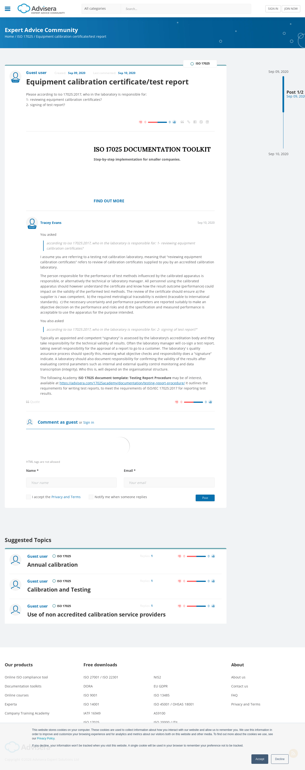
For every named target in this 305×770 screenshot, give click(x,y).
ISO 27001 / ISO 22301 (100, 677)
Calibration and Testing (59, 589)
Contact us (239, 686)
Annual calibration (52, 564)
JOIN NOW (291, 9)
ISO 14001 (91, 704)
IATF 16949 (92, 713)
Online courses (17, 695)
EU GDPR (161, 686)
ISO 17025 (25, 36)
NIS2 (157, 677)
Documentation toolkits (23, 686)
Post (205, 498)
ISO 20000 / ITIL (166, 722)
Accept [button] (259, 759)
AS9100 (159, 713)
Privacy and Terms (66, 497)
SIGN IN (273, 9)
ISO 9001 (90, 695)
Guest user (37, 556)
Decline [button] (280, 759)
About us (238, 677)
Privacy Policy (46, 738)
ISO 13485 (162, 695)
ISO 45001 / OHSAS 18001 (174, 704)
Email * (130, 470)
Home (9, 36)
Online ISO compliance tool (26, 677)
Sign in (88, 422)
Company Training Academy (27, 713)
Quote (33, 402)
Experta (11, 704)
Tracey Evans (50, 222)
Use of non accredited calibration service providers (96, 614)
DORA (88, 686)
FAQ (234, 695)
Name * (32, 470)
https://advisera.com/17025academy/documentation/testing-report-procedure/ (122, 383)
